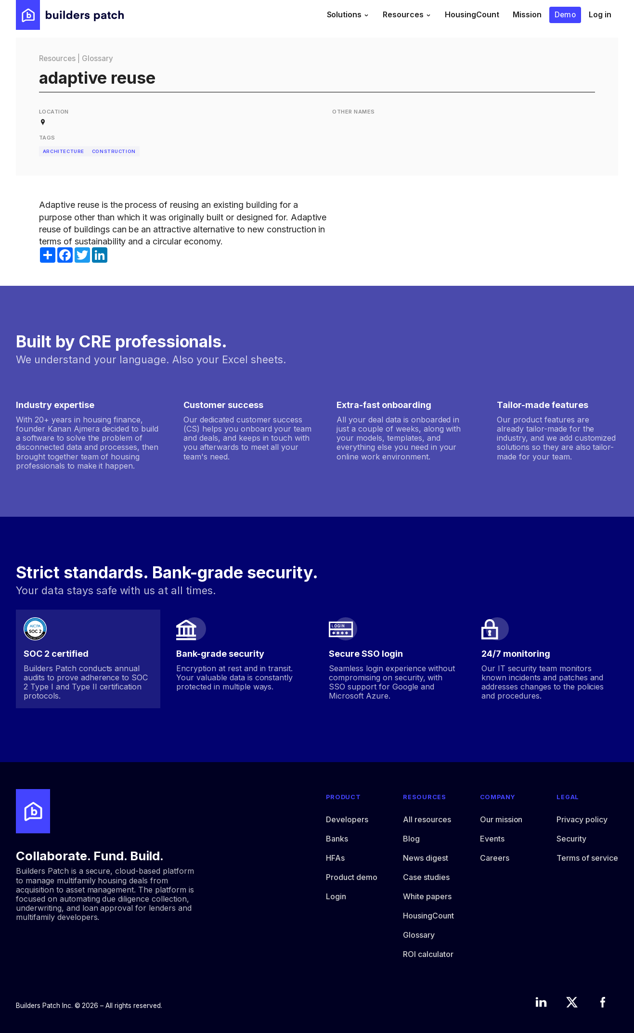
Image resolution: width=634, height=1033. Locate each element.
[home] (70, 15)
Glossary (97, 58)
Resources (57, 58)
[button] (348, 15)
